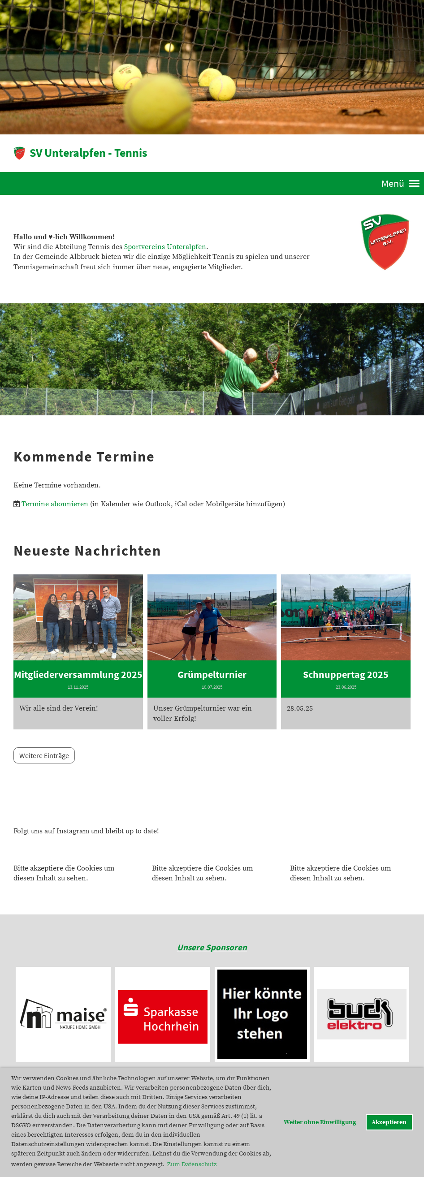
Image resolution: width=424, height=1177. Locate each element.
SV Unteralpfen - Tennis (88, 152)
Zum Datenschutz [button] (191, 1164)
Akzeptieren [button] (389, 1122)
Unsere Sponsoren (212, 947)
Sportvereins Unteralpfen (165, 246)
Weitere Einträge (44, 755)
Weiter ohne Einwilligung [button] (320, 1122)
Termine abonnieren (55, 504)
